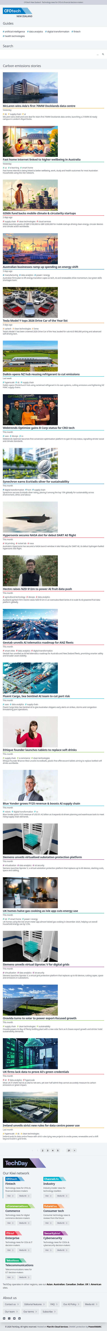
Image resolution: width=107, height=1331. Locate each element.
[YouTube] (14, 1318)
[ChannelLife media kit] (62, 1196)
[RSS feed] (19, 1318)
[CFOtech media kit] (24, 1196)
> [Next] (74, 1150)
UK (86, 1284)
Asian (50, 1284)
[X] (9, 1318)
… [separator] (63, 1150)
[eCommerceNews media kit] (24, 1223)
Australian (59, 1284)
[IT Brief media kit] (24, 1250)
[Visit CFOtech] (10, 1196)
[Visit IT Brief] (10, 1250)
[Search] (50, 54)
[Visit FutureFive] (48, 1223)
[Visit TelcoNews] (10, 1277)
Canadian (71, 1284)
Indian (80, 1284)
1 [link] (37, 1150)
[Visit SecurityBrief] (48, 1250)
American (96, 1284)
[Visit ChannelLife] (48, 1196)
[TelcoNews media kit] (24, 1277)
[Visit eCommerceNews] (10, 1223)
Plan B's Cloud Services (57, 1326)
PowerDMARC (94, 1326)
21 (69, 1150)
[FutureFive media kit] (62, 1223)
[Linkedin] (4, 1318)
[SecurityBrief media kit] (62, 1250)
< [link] (32, 1150)
